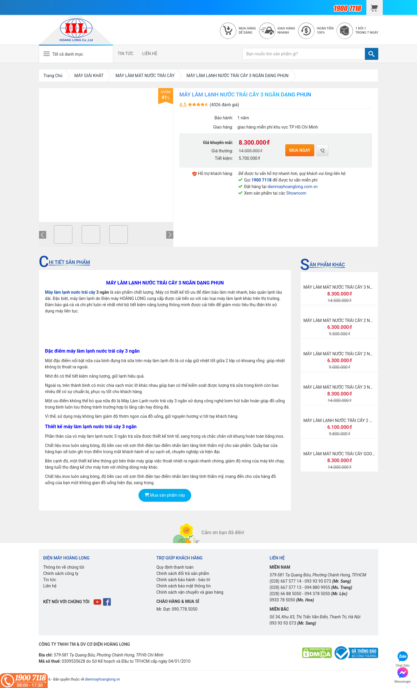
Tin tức (49, 579)
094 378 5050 (317, 593)
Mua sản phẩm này (165, 495)
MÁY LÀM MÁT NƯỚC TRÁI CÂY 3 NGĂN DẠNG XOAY (353, 387)
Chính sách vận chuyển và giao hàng (189, 592)
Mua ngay (299, 150)
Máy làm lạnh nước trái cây (70, 292)
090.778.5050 (184, 609)
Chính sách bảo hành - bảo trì (183, 579)
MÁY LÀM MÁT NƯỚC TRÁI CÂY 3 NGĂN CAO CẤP (350, 287)
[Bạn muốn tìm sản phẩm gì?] (303, 54)
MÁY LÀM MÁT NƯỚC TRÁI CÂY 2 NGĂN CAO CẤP (350, 320)
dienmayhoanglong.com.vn (292, 186)
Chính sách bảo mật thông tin (183, 586)
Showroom (296, 193)
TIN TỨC (125, 53)
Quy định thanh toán (175, 567)
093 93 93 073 (317, 581)
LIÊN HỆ (150, 53)
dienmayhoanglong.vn (102, 679)
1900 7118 (261, 180)
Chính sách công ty (60, 573)
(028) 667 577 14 (285, 581)
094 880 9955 (317, 587)
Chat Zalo (403, 658)
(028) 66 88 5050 (285, 593)
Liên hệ (50, 586)
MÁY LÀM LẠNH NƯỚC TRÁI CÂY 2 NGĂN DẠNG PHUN (355, 420)
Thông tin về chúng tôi (63, 567)
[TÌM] (371, 54)
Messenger (403, 674)
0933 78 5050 (282, 600)
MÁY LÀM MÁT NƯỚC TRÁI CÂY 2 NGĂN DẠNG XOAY (353, 353)
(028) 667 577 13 (285, 587)
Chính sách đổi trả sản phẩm (182, 573)
